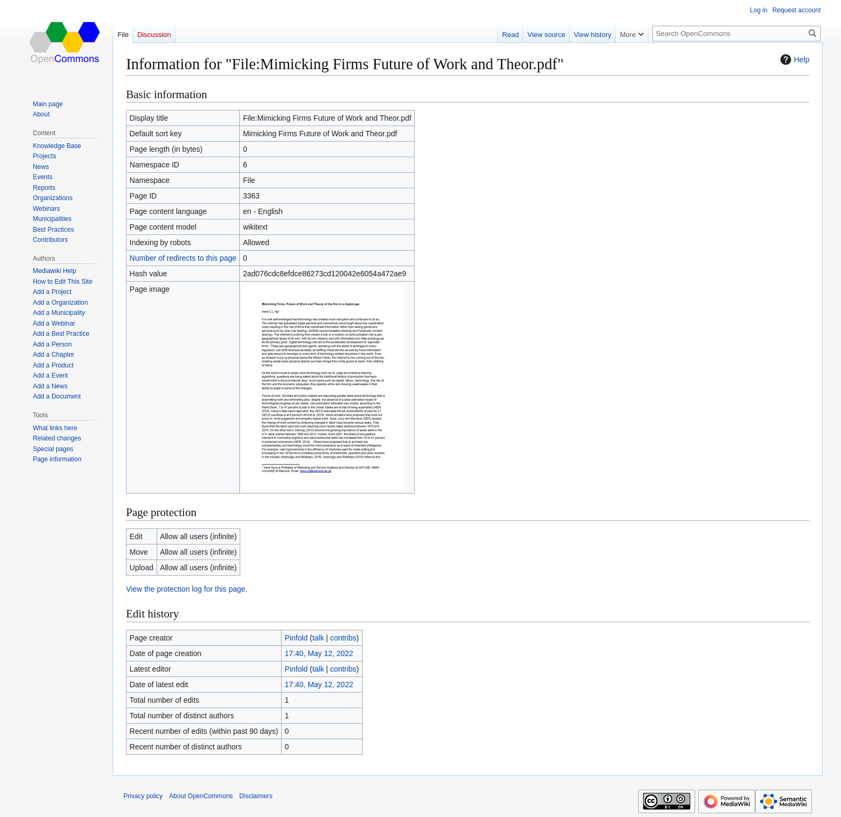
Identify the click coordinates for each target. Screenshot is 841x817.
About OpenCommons (201, 796)
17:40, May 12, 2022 (319, 653)
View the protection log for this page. (186, 589)
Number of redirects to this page (183, 258)
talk (318, 638)
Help (793, 59)
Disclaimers (255, 796)
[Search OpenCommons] (736, 33)
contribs (343, 638)
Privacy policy (143, 796)
